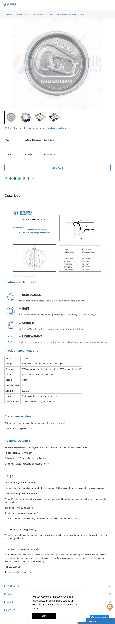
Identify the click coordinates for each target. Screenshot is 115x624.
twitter (14, 178)
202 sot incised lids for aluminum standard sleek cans (62, 14)
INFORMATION (12, 586)
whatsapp (19, 178)
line (10, 178)
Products (9, 594)
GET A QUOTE (57, 167)
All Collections (16, 14)
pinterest (23, 178)
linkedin (32, 178)
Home (6, 14)
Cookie (45, 597)
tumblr (28, 178)
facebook (5, 178)
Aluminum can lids (32, 14)
